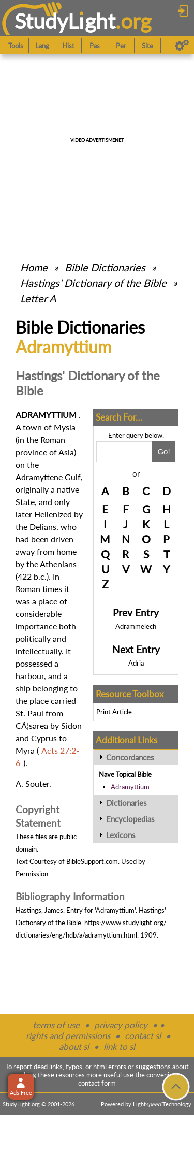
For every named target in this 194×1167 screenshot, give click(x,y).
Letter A (38, 298)
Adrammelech (135, 626)
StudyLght (64, 21)
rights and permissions (68, 1035)
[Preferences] (182, 45)
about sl (74, 1046)
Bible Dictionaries (105, 267)
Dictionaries (126, 803)
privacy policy (120, 1024)
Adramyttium (130, 787)
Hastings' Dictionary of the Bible (93, 283)
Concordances (130, 757)
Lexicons (121, 835)
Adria (136, 663)
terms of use (56, 1024)
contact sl (143, 1035)
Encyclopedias (130, 819)
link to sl (119, 1046)
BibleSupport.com (92, 861)
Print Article (114, 712)
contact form (97, 1083)
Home (34, 267)
